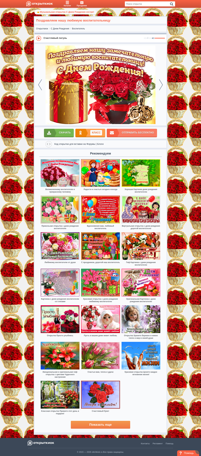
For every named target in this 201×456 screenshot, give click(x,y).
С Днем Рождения (60, 28)
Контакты (145, 443)
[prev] (40, 85)
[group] (100, 38)
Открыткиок (42, 28)
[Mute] (153, 38)
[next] (161, 85)
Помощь (170, 443)
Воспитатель (78, 28)
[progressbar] (160, 38)
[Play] (38, 38)
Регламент (158, 443)
